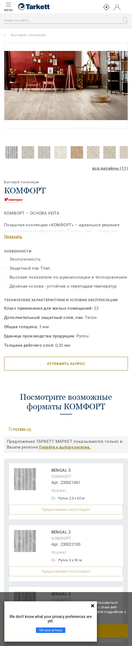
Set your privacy (50, 630)
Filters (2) (19, 430)
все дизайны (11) (110, 168)
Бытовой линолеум (28, 35)
